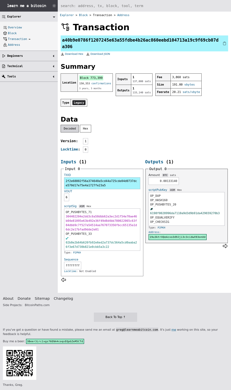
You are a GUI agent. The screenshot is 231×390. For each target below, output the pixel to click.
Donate (24, 298)
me (173, 329)
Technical (15, 66)
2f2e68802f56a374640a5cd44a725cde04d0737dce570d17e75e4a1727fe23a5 (101, 183)
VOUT (68, 191)
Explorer (67, 15)
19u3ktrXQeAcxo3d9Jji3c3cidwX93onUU (178, 237)
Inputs (68, 161)
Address (123, 15)
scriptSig (70, 206)
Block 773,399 (91, 78)
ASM (82, 206)
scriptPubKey (158, 190)
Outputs (154, 161)
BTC (165, 175)
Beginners (15, 56)
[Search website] (144, 6)
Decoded (70, 128)
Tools (11, 76)
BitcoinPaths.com (37, 305)
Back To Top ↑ (115, 317)
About (8, 298)
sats (173, 175)
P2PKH (77, 252)
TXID (67, 175)
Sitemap (42, 298)
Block (83, 15)
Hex (85, 128)
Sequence (71, 259)
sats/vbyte (191, 92)
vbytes (189, 84)
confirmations (101, 83)
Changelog (63, 298)
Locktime (69, 149)
